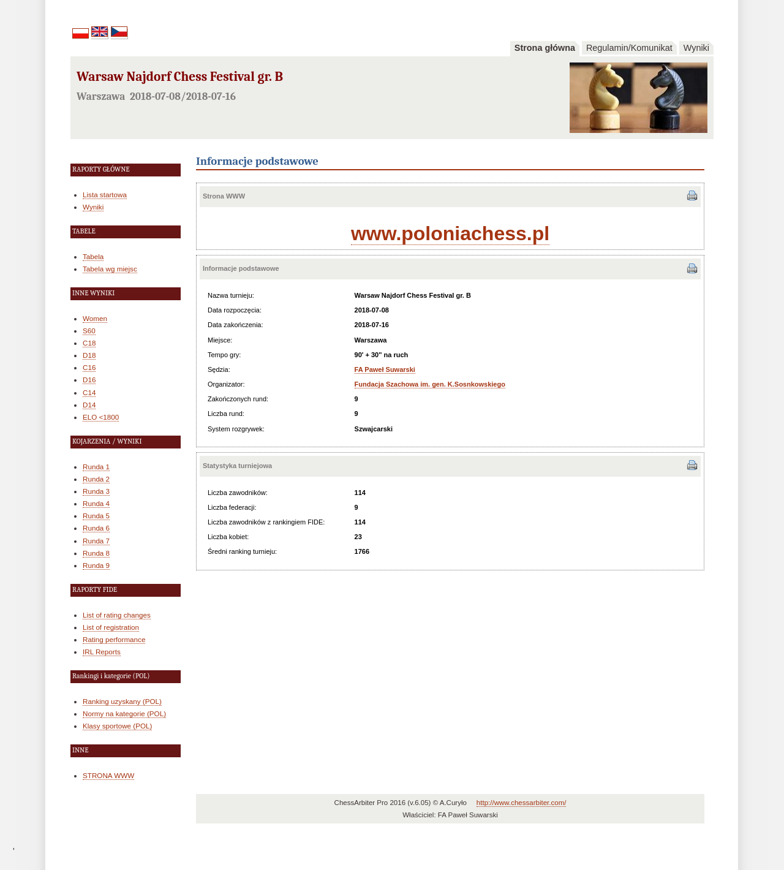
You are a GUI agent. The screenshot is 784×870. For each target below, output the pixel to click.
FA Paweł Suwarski (385, 369)
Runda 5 (96, 516)
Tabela (93, 256)
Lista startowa (105, 195)
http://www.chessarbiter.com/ (522, 802)
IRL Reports (102, 652)
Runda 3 (96, 491)
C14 (89, 392)
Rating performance (114, 639)
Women (95, 318)
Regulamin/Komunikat (629, 48)
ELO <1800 (101, 417)
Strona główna (544, 48)
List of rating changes (117, 615)
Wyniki (696, 48)
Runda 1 (96, 467)
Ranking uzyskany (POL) (122, 701)
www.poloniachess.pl (450, 233)
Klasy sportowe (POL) (117, 726)
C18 (89, 343)
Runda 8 (96, 553)
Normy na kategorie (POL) (124, 713)
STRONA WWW (108, 775)
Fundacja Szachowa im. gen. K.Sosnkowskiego (430, 384)
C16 (89, 367)
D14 (89, 405)
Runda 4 (96, 503)
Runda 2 (96, 479)
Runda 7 (96, 541)
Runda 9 (96, 565)
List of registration (111, 627)
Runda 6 (96, 528)
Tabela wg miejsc (110, 269)
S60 (89, 331)
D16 (89, 380)
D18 (89, 355)
